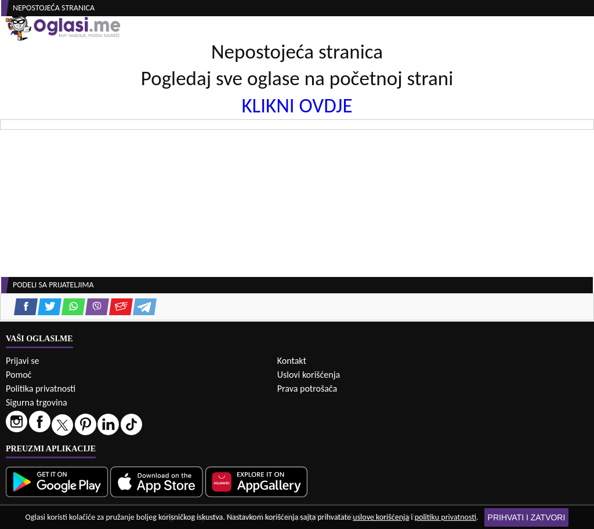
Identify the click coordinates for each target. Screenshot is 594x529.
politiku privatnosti (445, 517)
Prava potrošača (307, 388)
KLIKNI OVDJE (296, 105)
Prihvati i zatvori (527, 517)
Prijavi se (22, 360)
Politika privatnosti (40, 388)
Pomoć (18, 374)
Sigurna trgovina (36, 402)
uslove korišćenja (381, 517)
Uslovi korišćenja (308, 374)
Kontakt (291, 360)
